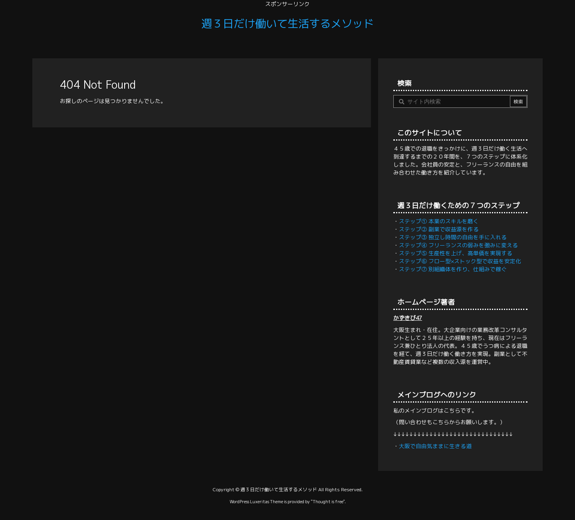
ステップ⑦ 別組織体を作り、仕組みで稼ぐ (453, 269)
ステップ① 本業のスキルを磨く (439, 221)
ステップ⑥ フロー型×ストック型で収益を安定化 (460, 261)
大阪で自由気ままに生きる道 (435, 446)
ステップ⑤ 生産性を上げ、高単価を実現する (455, 253)
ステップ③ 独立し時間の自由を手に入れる (453, 237)
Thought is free (328, 501)
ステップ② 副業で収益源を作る (439, 229)
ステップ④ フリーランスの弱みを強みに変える (458, 245)
